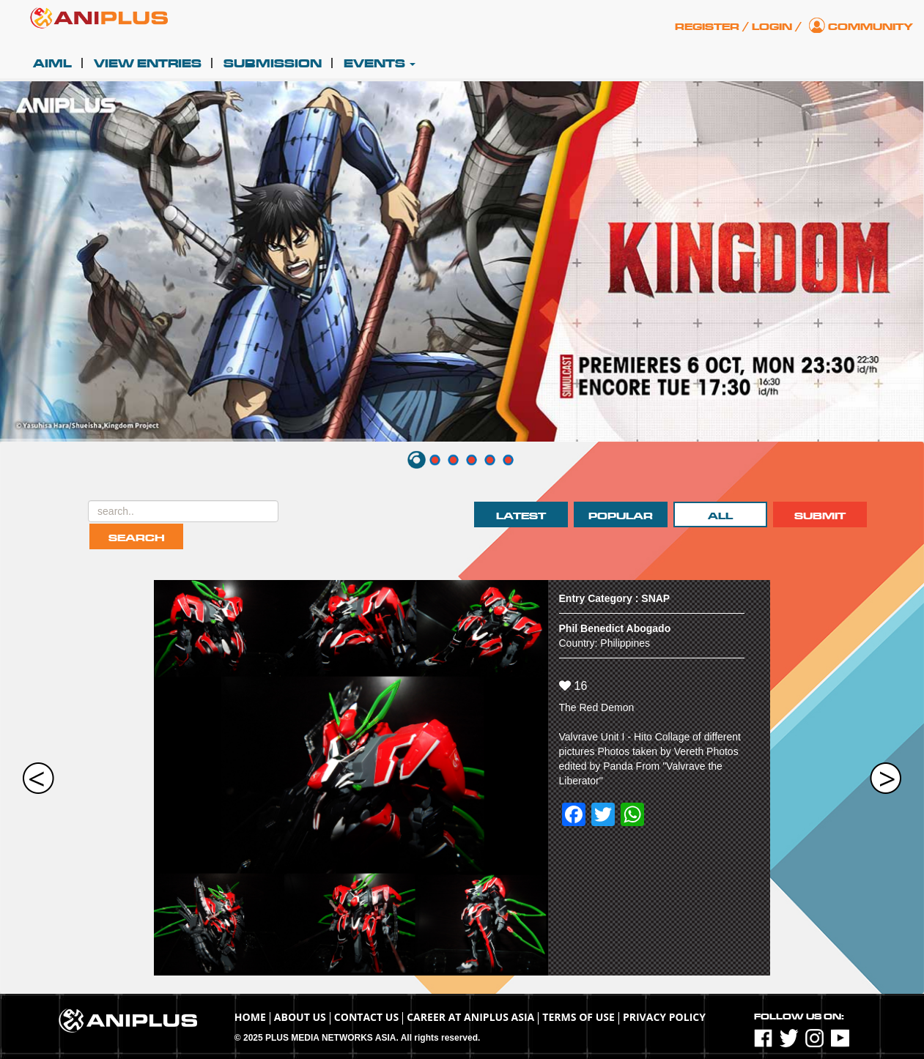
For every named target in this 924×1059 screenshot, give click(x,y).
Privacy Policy (664, 1017)
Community (870, 27)
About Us (300, 1017)
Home (250, 1017)
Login (772, 27)
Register (707, 27)
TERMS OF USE (578, 1017)
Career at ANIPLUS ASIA (470, 1017)
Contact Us (366, 1017)
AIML (52, 63)
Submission (272, 63)
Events (379, 63)
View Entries (148, 63)
